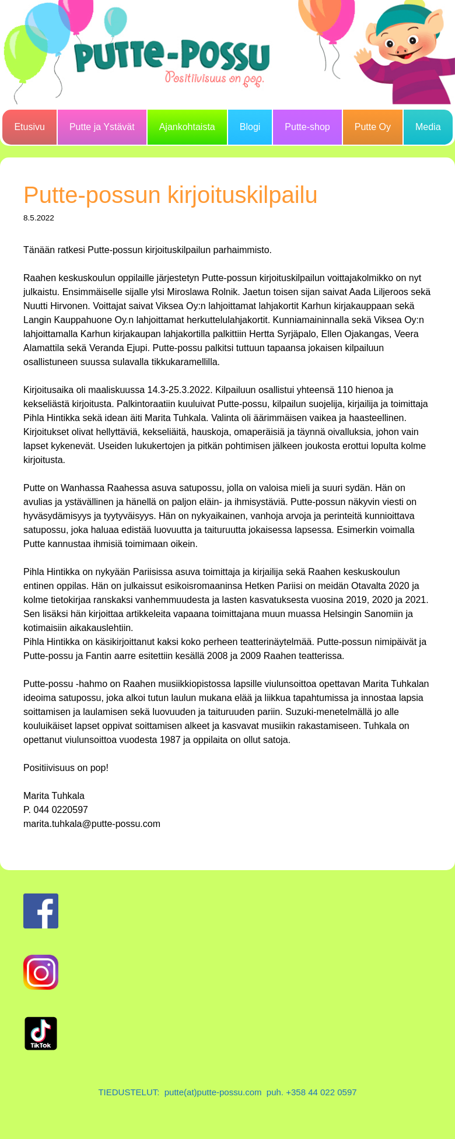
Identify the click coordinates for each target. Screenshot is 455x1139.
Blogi (250, 127)
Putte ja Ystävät (102, 127)
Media (428, 127)
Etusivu (29, 127)
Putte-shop (307, 127)
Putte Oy (373, 127)
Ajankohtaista (187, 127)
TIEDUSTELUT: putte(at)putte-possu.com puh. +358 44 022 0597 (227, 1092)
